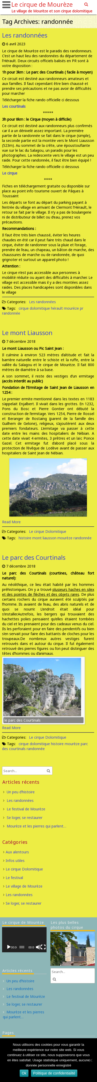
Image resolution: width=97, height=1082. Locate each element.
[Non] (90, 1060)
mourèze (71, 308)
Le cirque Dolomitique (47, 531)
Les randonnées (24, 35)
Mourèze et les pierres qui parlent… (36, 826)
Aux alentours (17, 851)
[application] (24, 939)
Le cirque (9, 173)
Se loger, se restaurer (24, 817)
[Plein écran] (43, 947)
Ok (24, 1073)
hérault (57, 308)
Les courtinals (14, 106)
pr (81, 308)
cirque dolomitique (34, 308)
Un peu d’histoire (21, 791)
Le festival (14, 877)
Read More (11, 521)
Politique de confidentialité (54, 1073)
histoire (25, 537)
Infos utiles (15, 860)
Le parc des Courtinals (33, 557)
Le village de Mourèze (24, 886)
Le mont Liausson (27, 332)
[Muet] (38, 947)
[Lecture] (8, 947)
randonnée (11, 313)
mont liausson (44, 537)
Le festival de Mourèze (26, 809)
